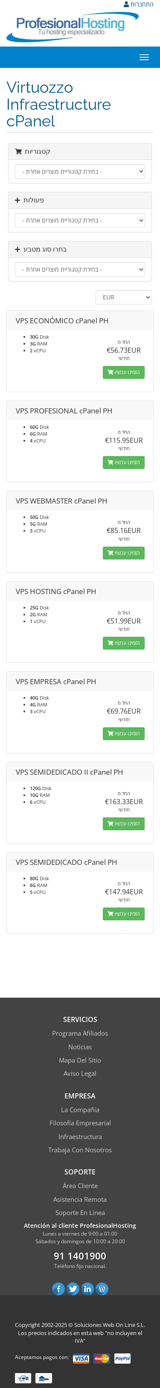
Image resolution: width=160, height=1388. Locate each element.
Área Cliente (80, 1185)
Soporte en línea (80, 1212)
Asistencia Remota (80, 1199)
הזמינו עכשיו (124, 372)
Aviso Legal (80, 1073)
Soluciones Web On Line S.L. (109, 1325)
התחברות (139, 4)
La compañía (80, 1109)
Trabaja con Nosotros (80, 1149)
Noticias (80, 1046)
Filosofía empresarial (80, 1123)
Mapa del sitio (80, 1060)
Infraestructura (80, 1136)
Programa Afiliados (80, 1033)
